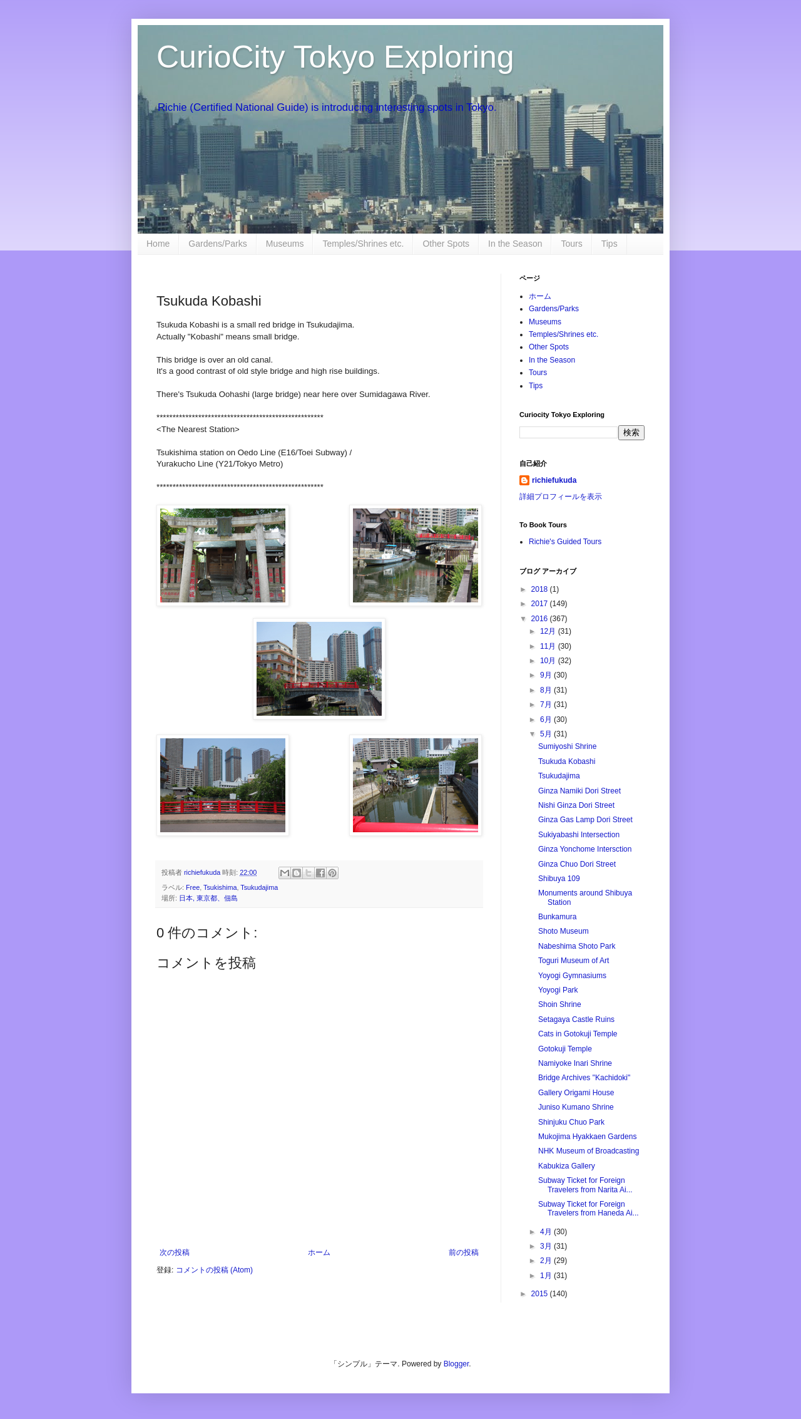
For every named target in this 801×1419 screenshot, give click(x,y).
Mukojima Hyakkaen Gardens (587, 1136)
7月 (547, 704)
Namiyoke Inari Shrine (575, 1063)
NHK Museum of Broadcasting (588, 1151)
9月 (547, 675)
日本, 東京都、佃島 (208, 898)
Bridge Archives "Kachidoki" (584, 1077)
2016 (540, 618)
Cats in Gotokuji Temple (578, 1033)
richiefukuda (554, 480)
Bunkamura (557, 916)
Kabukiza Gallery (566, 1166)
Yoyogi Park (558, 990)
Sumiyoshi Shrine (567, 746)
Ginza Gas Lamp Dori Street (585, 819)
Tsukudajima (259, 887)
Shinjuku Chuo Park (571, 1122)
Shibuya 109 (559, 878)
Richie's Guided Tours (565, 541)
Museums (285, 244)
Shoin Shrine (559, 1004)
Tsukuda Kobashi (566, 761)
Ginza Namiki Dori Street (579, 791)
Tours (571, 244)
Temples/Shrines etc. (363, 244)
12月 (549, 631)
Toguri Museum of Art (573, 960)
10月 (549, 660)
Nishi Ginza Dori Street (576, 805)
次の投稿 (175, 1252)
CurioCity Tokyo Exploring (335, 57)
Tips (609, 244)
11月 (549, 646)
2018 (540, 589)
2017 (540, 603)
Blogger (456, 1364)
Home (158, 244)
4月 (547, 1231)
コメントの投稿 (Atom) (214, 1270)
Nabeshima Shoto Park (576, 946)
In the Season (515, 244)
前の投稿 (464, 1252)
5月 (547, 734)
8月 (547, 690)
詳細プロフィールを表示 (560, 496)
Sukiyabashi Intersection (579, 834)
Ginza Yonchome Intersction (584, 849)
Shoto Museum (563, 931)
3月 (547, 1246)
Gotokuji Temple (565, 1049)
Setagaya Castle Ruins (576, 1019)
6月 (547, 719)
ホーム (319, 1252)
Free (193, 887)
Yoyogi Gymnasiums (572, 975)
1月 (547, 1275)
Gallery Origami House (576, 1092)
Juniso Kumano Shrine (576, 1107)
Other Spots (445, 244)
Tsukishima (220, 887)
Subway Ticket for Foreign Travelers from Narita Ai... (585, 1185)
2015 (540, 1293)
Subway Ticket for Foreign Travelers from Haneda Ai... (588, 1208)
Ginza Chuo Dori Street (577, 864)
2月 (547, 1260)
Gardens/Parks (217, 244)
